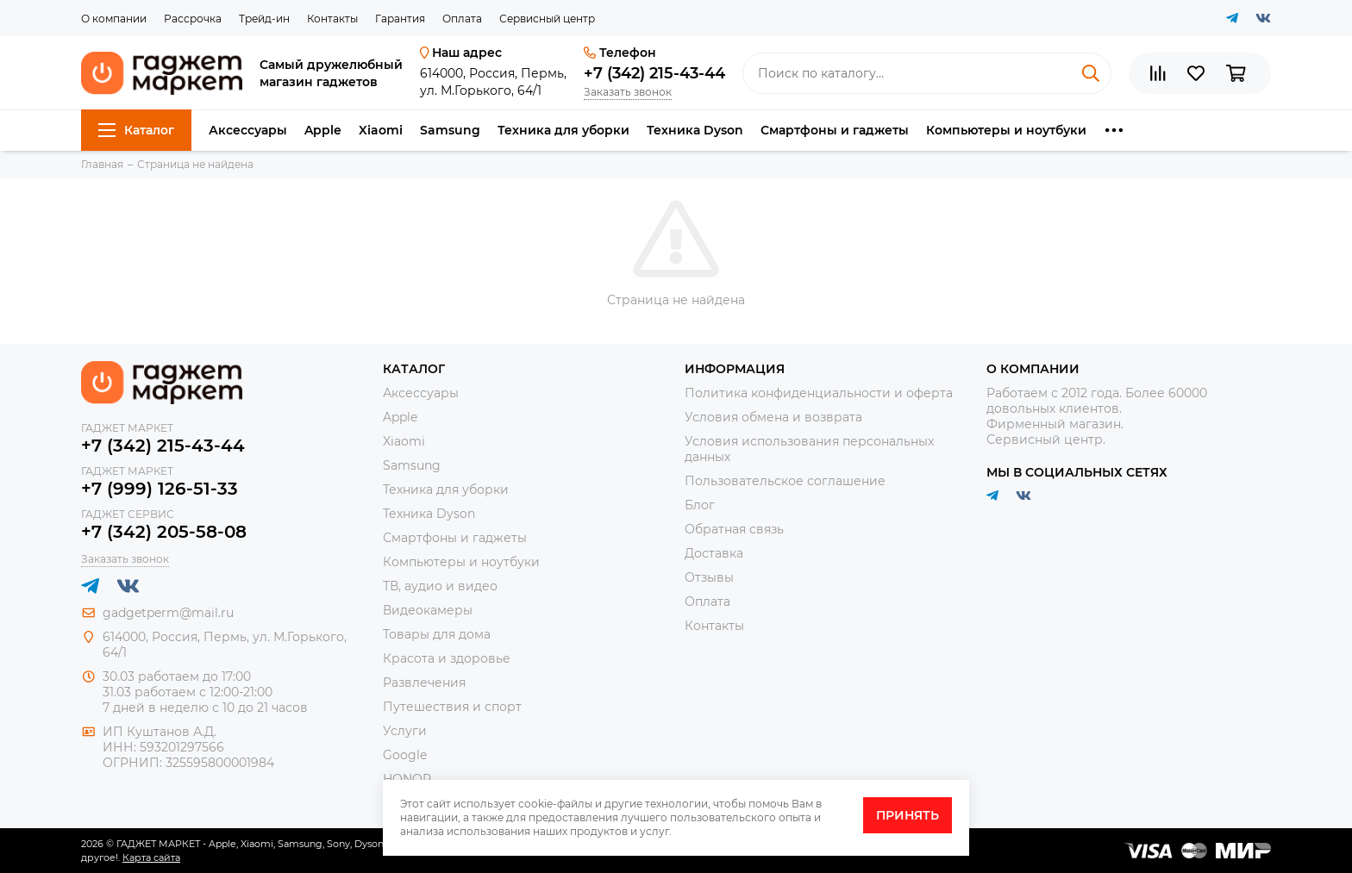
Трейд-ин (264, 18)
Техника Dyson (695, 130)
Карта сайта (151, 857)
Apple (322, 130)
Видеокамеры (428, 610)
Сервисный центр (547, 18)
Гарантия (400, 18)
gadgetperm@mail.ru (168, 612)
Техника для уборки (563, 130)
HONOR (407, 779)
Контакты (332, 18)
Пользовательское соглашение (785, 481)
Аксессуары (248, 130)
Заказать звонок (628, 91)
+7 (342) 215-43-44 (654, 73)
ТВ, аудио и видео (440, 586)
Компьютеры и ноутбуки (1006, 130)
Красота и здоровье (446, 658)
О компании (114, 18)
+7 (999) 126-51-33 (159, 488)
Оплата (462, 18)
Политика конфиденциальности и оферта (819, 393)
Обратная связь (734, 529)
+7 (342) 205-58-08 (164, 531)
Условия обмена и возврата (773, 417)
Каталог (136, 130)
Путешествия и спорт (452, 706)
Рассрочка (193, 18)
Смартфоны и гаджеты (834, 130)
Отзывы (709, 577)
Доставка (714, 553)
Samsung (450, 130)
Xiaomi (381, 130)
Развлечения (424, 682)
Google (405, 755)
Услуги (405, 731)
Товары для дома (437, 634)
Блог (700, 505)
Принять (907, 815)
